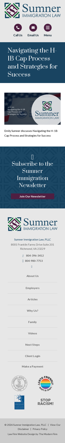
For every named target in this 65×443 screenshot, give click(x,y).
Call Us (17, 35)
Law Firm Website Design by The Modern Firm (32, 434)
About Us (33, 275)
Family (32, 322)
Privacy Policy (40, 428)
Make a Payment (32, 366)
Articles (33, 299)
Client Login (32, 356)
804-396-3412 (35, 255)
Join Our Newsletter (32, 196)
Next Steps (32, 344)
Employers (33, 288)
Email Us (33, 35)
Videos (32, 333)
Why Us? (32, 310)
